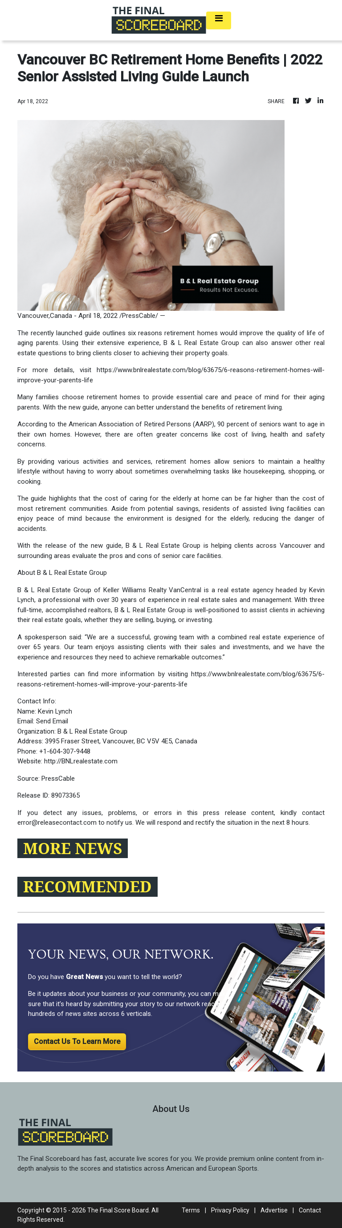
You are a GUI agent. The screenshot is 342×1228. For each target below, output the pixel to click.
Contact (310, 1210)
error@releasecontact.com (57, 823)
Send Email (52, 721)
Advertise (274, 1210)
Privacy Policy (230, 1210)
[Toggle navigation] (218, 20)
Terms (191, 1210)
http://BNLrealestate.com (81, 761)
